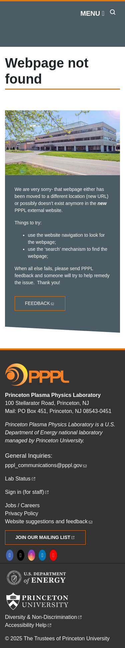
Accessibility (28, 625)
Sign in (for (27, 492)
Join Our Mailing (45, 537)
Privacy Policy (21, 513)
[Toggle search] (112, 12)
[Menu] (92, 13)
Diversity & (44, 617)
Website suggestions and (49, 521)
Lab (20, 478)
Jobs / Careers (22, 505)
